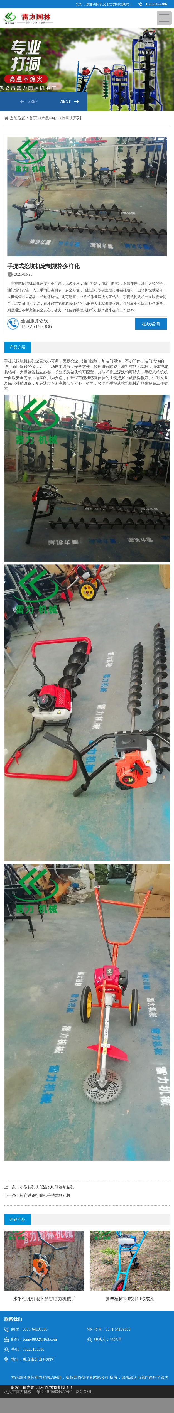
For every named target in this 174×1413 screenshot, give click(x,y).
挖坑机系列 (71, 118)
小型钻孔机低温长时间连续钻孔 (47, 1187)
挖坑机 (22, 361)
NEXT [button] (65, 101)
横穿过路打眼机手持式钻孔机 (45, 1195)
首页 (33, 118)
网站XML (84, 1392)
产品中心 (49, 118)
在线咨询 (151, 323)
